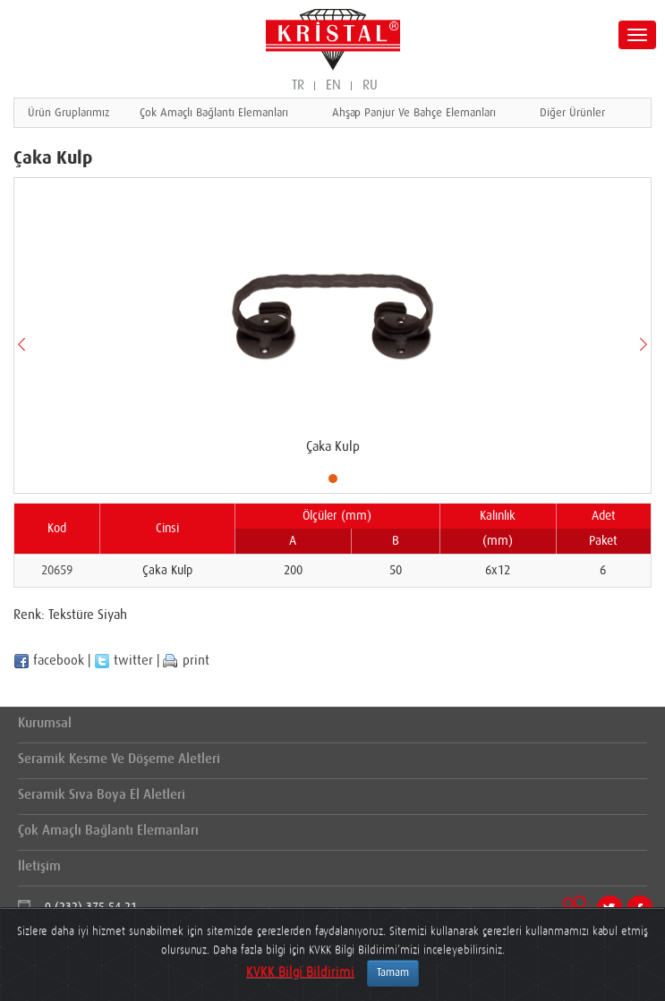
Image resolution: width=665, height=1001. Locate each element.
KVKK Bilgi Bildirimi (300, 972)
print (186, 660)
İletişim (39, 866)
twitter (123, 660)
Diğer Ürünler (572, 113)
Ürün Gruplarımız (68, 113)
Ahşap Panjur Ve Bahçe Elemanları (414, 113)
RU (370, 85)
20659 (56, 570)
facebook (48, 660)
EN (333, 85)
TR (298, 85)
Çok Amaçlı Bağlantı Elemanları (214, 113)
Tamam (393, 973)
